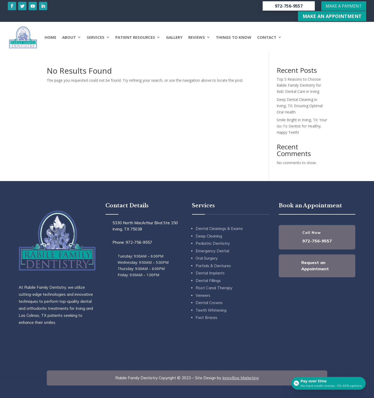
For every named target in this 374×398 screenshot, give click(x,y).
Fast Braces (206, 317)
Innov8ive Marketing (240, 377)
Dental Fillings (208, 280)
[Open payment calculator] (328, 383)
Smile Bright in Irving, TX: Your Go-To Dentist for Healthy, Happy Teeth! (302, 126)
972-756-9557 (289, 6)
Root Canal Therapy (214, 287)
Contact (266, 37)
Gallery (174, 37)
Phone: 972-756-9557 (132, 242)
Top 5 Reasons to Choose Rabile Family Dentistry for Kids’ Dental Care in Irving (299, 85)
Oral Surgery (207, 258)
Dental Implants (210, 273)
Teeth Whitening (211, 310)
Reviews (196, 37)
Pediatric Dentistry (213, 243)
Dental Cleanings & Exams (219, 228)
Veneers (203, 295)
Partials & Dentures (213, 265)
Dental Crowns (209, 302)
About (69, 37)
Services (95, 37)
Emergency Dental (212, 250)
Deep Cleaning (209, 236)
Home (50, 37)
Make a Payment (344, 6)
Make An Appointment (332, 16)
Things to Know (233, 37)
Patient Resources (135, 37)
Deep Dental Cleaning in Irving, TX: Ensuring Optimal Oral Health (300, 105)
